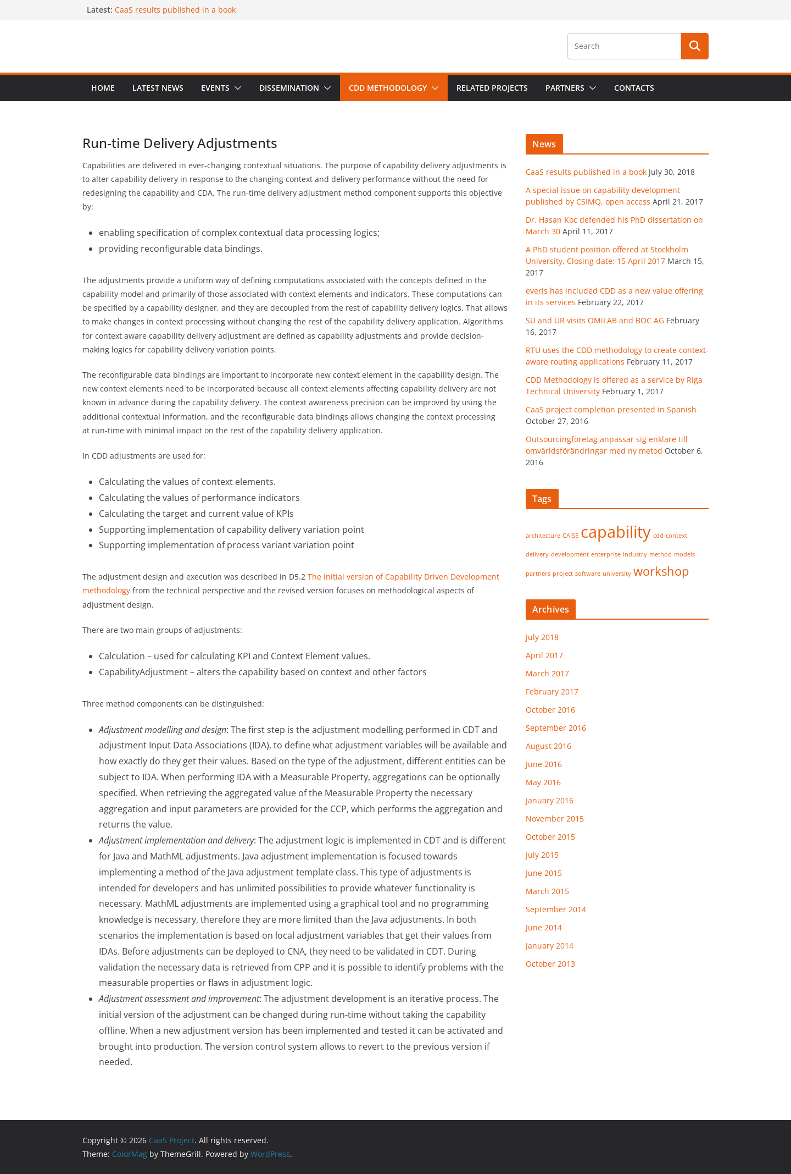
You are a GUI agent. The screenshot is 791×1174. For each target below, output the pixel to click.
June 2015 (544, 873)
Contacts (634, 87)
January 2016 (549, 800)
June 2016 (544, 764)
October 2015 (550, 836)
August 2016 (548, 746)
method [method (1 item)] (660, 554)
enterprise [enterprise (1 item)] (606, 554)
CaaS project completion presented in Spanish (611, 409)
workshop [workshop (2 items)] (661, 571)
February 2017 (552, 691)
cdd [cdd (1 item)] (658, 535)
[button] (236, 88)
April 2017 (544, 655)
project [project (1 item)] (563, 573)
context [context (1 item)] (676, 535)
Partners (564, 87)
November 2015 (555, 818)
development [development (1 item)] (570, 554)
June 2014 (544, 927)
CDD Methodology (388, 87)
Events (215, 87)
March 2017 (547, 673)
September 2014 (556, 909)
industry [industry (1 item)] (635, 554)
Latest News (157, 87)
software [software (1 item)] (587, 573)
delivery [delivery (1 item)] (537, 554)
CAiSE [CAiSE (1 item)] (570, 535)
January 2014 (549, 945)
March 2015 (547, 891)
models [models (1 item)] (684, 554)
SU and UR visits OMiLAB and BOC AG (595, 320)
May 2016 (543, 782)
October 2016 (550, 709)
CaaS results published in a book (175, 9)
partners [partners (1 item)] (538, 573)
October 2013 (550, 963)
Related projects (492, 87)
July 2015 (542, 855)
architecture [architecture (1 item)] (543, 535)
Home (103, 87)
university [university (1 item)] (617, 573)
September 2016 (556, 728)
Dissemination (289, 87)
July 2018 (542, 637)
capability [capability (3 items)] (616, 532)
